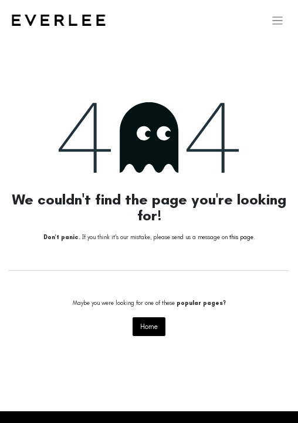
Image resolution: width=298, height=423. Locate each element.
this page (241, 237)
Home (149, 327)
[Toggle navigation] (278, 20)
